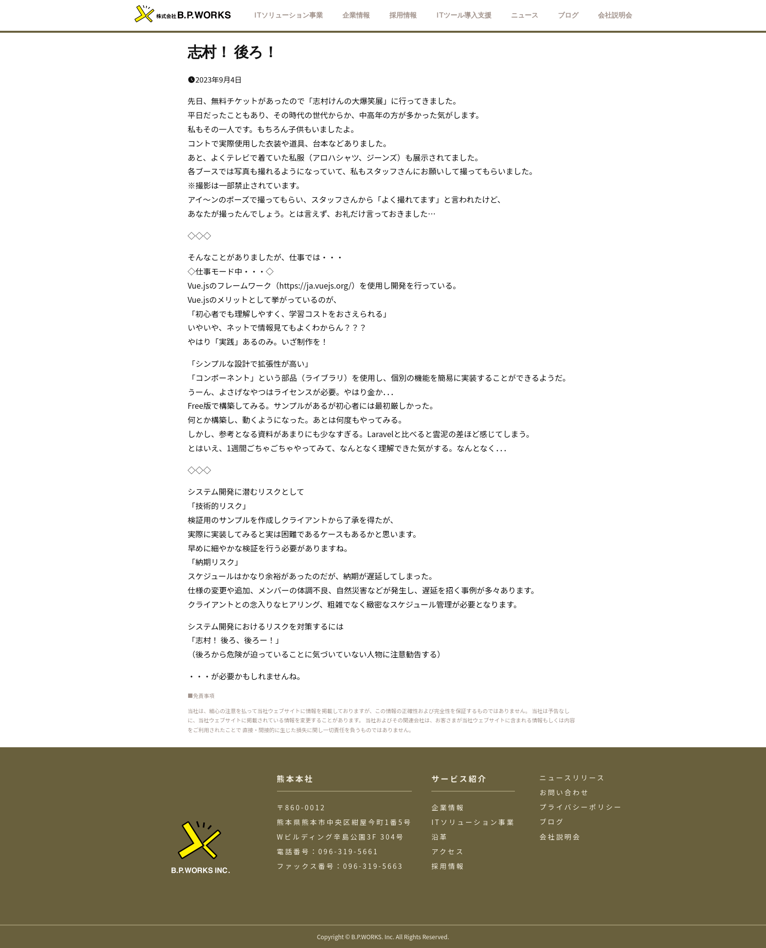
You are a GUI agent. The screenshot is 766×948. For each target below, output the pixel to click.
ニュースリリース (572, 777)
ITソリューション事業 (473, 822)
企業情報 (448, 807)
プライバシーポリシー (580, 807)
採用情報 (448, 866)
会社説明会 (560, 837)
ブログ (551, 821)
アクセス (447, 851)
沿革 (439, 837)
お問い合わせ (564, 792)
